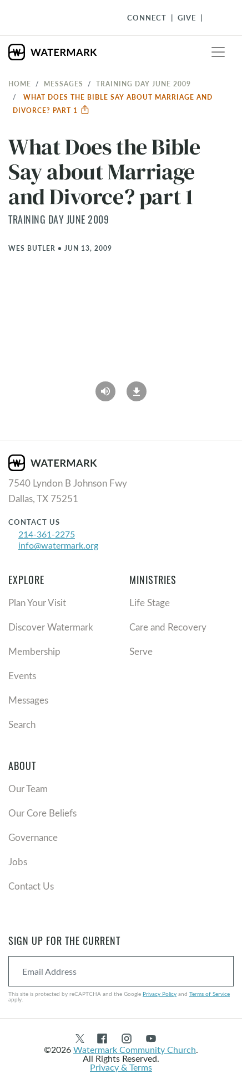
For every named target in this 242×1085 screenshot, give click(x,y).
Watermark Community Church (134, 1049)
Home (19, 83)
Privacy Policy (160, 994)
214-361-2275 (46, 534)
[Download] (136, 387)
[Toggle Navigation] (215, 17)
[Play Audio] (105, 387)
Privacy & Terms (121, 1067)
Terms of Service (209, 994)
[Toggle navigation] (218, 52)
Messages (63, 83)
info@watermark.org (58, 545)
